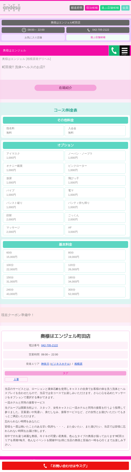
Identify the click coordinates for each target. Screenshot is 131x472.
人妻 (16, 379)
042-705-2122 (49, 345)
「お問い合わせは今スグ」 (65, 466)
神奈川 (45, 363)
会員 (125, 7)
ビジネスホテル (60, 363)
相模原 (78, 363)
